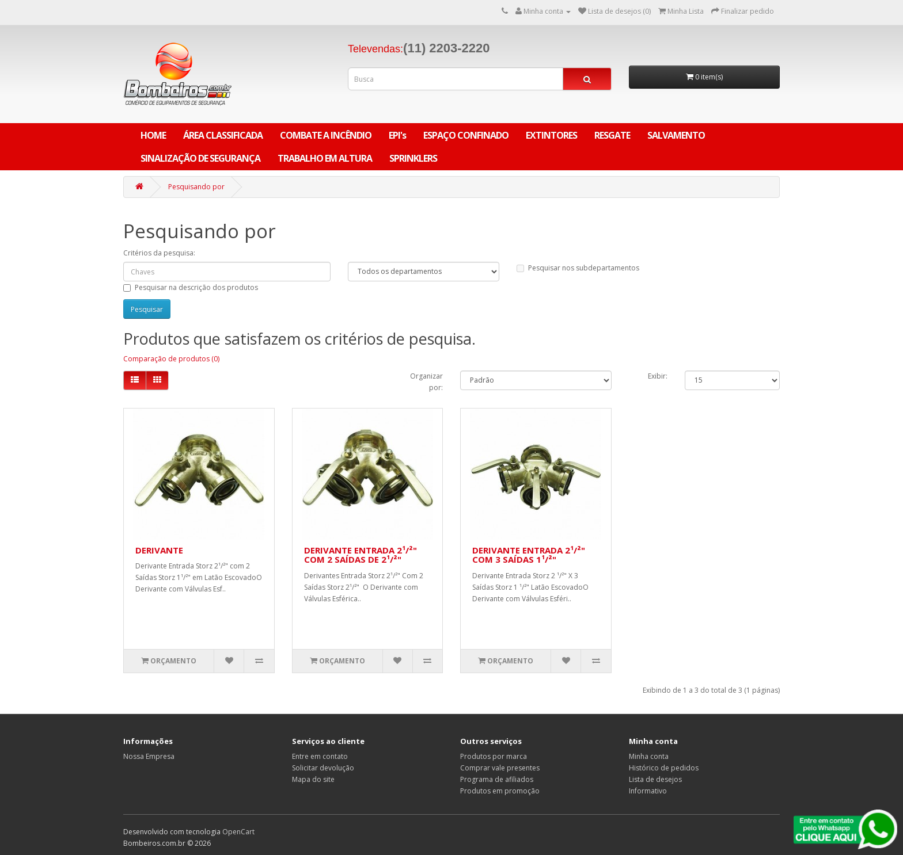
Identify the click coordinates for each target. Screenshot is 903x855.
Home (153, 135)
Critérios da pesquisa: (159, 253)
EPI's (397, 135)
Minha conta (649, 756)
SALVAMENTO (676, 135)
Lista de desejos (655, 779)
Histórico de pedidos (664, 768)
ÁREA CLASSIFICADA (223, 135)
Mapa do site (313, 779)
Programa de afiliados (496, 779)
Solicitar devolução (323, 768)
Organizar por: (426, 381)
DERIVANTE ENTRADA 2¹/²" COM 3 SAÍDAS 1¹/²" (528, 555)
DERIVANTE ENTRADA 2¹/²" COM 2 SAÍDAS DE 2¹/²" (360, 555)
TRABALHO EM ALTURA (325, 158)
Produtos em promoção (500, 791)
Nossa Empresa (148, 756)
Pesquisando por (196, 187)
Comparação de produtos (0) (171, 359)
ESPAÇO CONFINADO (466, 135)
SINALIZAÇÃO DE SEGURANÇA (200, 158)
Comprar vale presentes (500, 768)
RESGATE (612, 135)
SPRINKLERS (413, 158)
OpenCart (238, 832)
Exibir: (657, 376)
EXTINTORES (551, 135)
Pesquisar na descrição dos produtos (190, 287)
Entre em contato (320, 756)
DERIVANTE (159, 550)
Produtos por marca (493, 756)
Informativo (648, 791)
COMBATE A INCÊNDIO (325, 135)
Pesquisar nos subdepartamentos (578, 268)
